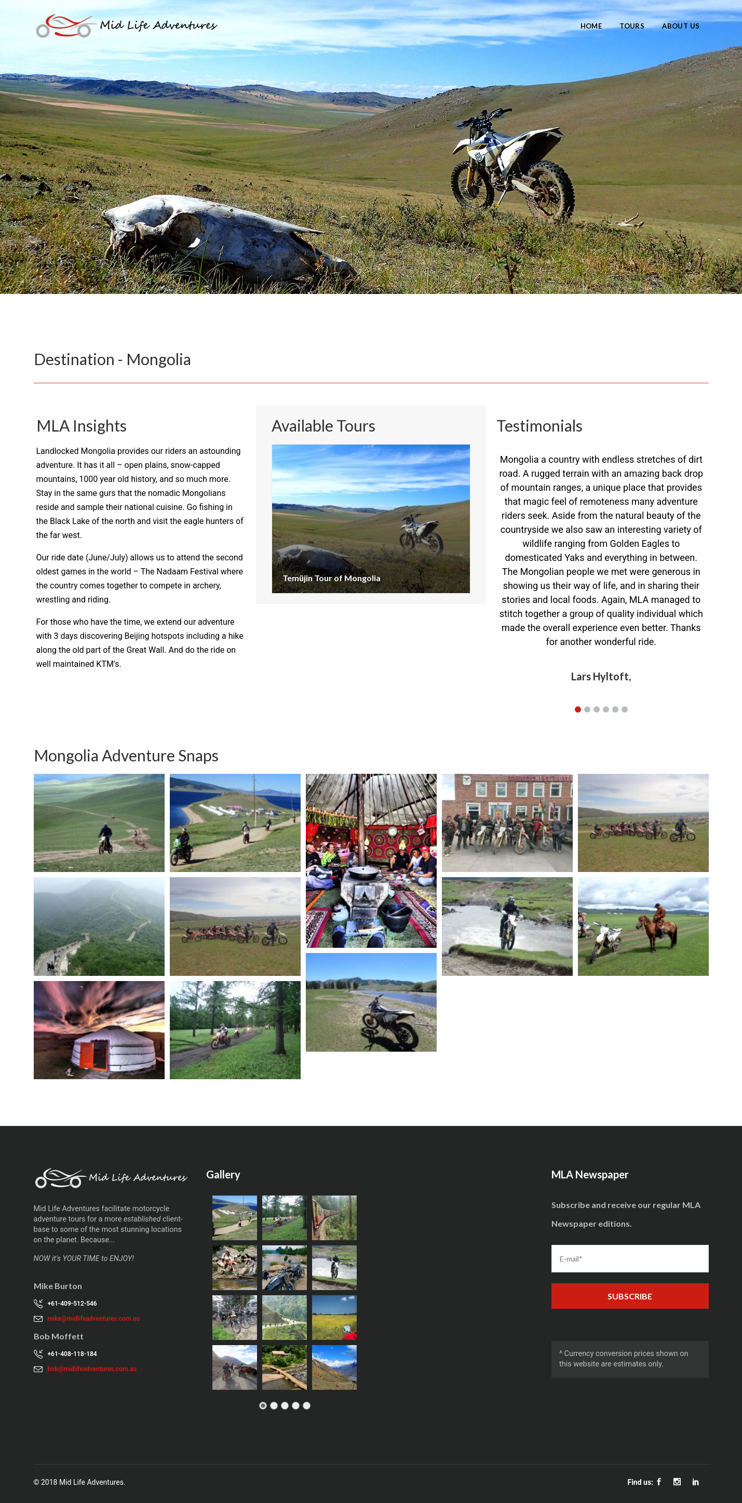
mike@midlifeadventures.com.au (94, 1318)
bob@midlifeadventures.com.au (92, 1369)
